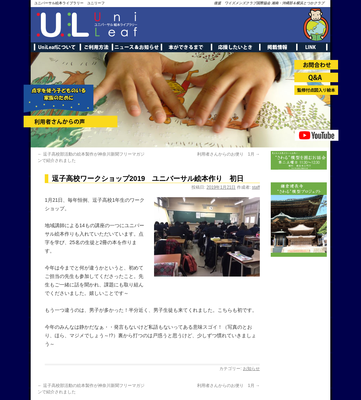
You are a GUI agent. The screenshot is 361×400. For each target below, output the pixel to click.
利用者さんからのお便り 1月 (228, 154)
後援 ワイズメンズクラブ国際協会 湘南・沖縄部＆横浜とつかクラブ (269, 3)
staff (256, 187)
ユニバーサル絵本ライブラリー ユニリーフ (69, 3)
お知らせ (251, 368)
